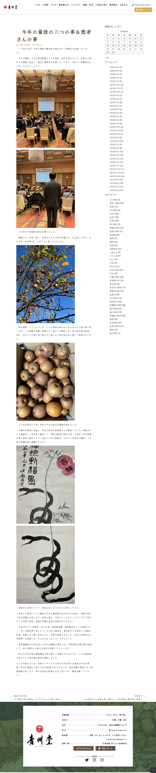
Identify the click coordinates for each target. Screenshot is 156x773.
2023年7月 (114, 187)
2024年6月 (114, 148)
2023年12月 (115, 169)
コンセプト (76, 4)
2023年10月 (115, 176)
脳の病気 (113, 312)
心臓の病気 (114, 277)
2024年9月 (114, 137)
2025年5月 (114, 109)
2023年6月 (114, 190)
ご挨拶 (45, 4)
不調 (112, 221)
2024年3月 (114, 159)
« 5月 (107, 58)
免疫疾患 (113, 249)
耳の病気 (113, 200)
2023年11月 (115, 173)
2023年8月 (114, 183)
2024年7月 (114, 144)
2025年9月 (114, 95)
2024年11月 (115, 130)
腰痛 (112, 242)
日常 (112, 214)
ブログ (54, 4)
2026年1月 (114, 81)
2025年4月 (114, 113)
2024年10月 (115, 134)
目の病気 (113, 298)
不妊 (112, 273)
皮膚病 (113, 294)
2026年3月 (114, 74)
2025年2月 (114, 120)
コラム (113, 256)
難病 (112, 330)
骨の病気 (113, 224)
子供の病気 (114, 270)
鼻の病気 (113, 333)
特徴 (85, 4)
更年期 (113, 284)
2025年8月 (114, 99)
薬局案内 (113, 4)
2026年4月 (114, 71)
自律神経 (113, 323)
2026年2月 (114, 78)
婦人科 (113, 266)
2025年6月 (114, 106)
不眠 (112, 263)
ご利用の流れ (101, 4)
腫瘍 (112, 319)
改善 (112, 217)
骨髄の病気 (114, 231)
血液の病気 (114, 326)
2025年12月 (115, 85)
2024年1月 (114, 166)
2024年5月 (114, 151)
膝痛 (112, 238)
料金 (91, 4)
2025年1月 (114, 123)
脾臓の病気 (114, 228)
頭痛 (112, 245)
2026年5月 (114, 67)
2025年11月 (115, 88)
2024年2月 (114, 162)
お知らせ (124, 4)
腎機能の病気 (115, 316)
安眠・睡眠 (114, 203)
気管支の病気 (115, 287)
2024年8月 (114, 141)
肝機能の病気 (115, 305)
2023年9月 (114, 180)
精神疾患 (113, 302)
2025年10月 (115, 92)
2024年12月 (115, 127)
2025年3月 (114, 116)
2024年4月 (114, 155)
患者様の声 (64, 4)
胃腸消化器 (114, 291)
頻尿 (112, 207)
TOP (38, 4)
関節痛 (113, 235)
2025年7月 (114, 102)
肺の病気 (113, 308)
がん (112, 259)
